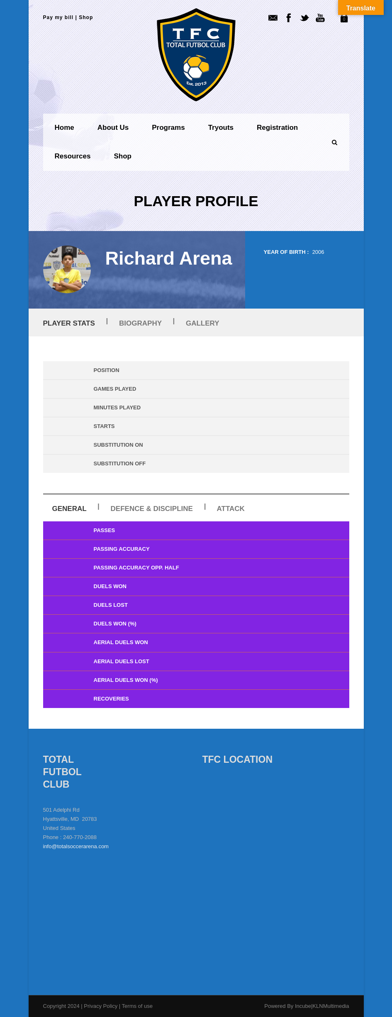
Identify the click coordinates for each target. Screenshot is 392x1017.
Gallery (202, 323)
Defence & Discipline (152, 509)
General (69, 509)
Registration (277, 127)
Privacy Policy (101, 1006)
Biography (140, 323)
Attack (231, 509)
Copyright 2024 (61, 1006)
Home (64, 127)
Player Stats (69, 323)
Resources (73, 156)
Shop (86, 17)
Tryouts (221, 127)
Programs (168, 127)
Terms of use (137, 1006)
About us (113, 127)
